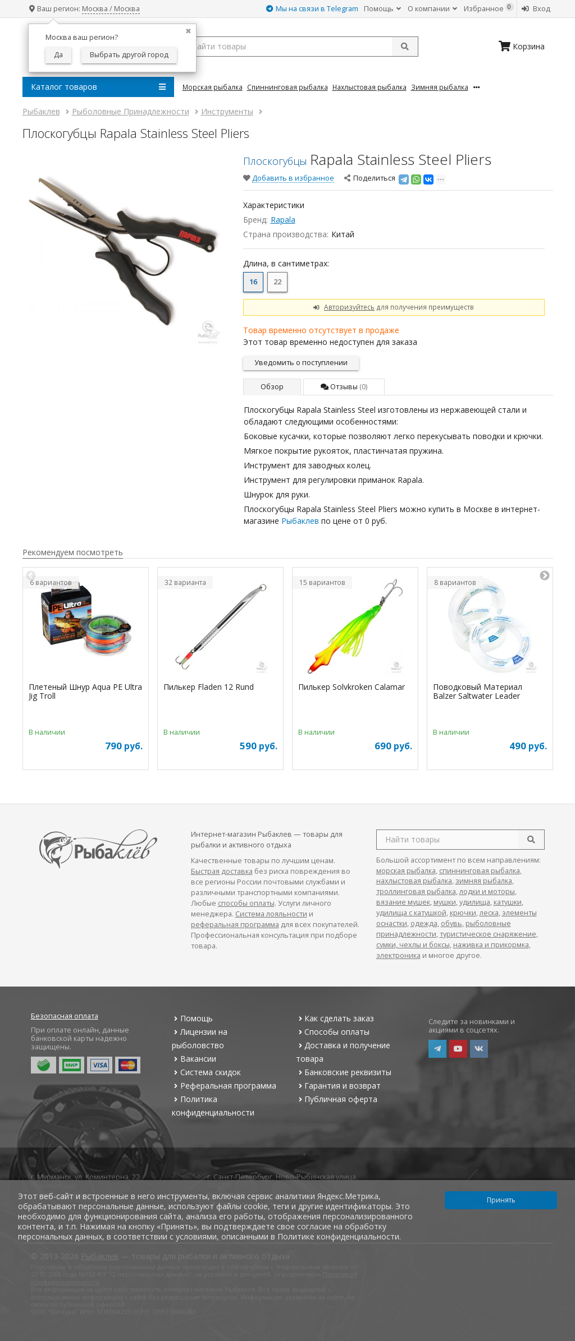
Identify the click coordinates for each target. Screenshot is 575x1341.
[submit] (405, 46)
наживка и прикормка (491, 945)
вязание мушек (403, 902)
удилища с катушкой (411, 913)
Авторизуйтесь (349, 306)
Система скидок (206, 1072)
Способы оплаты (332, 1031)
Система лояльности (271, 914)
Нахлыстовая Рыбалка (369, 86)
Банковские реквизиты (343, 1072)
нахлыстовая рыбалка (414, 881)
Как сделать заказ (335, 1018)
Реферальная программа (224, 1085)
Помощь (382, 8)
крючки (463, 913)
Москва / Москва (111, 8)
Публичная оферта (336, 1099)
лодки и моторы (487, 891)
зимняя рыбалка (483, 881)
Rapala (283, 219)
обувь (451, 923)
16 (253, 282)
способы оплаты (246, 903)
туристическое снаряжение (488, 934)
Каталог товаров (98, 87)
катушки (508, 902)
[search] (531, 839)
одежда (423, 923)
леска (489, 913)
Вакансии (194, 1058)
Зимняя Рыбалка (439, 86)
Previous (30, 576)
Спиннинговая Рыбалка (287, 86)
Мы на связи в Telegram (312, 8)
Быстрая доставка (222, 871)
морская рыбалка (406, 870)
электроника (398, 955)
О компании (432, 8)
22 (277, 282)
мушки (444, 902)
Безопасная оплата (64, 1016)
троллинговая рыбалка (416, 891)
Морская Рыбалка (212, 86)
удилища (474, 902)
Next (544, 576)
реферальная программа (235, 924)
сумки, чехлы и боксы (413, 945)
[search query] (300, 46)
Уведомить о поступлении (301, 362)
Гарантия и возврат (338, 1085)
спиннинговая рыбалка (479, 870)
